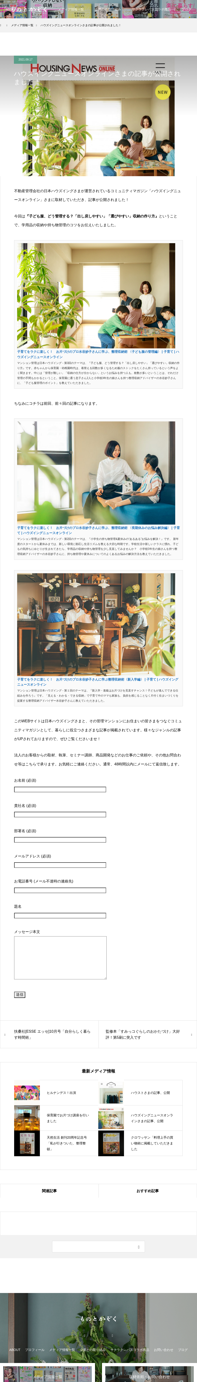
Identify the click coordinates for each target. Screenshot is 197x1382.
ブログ (183, 1350)
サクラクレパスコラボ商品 (151, 9)
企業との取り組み (108, 9)
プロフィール (34, 1350)
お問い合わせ (98, 28)
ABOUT (11, 9)
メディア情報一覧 (71, 9)
